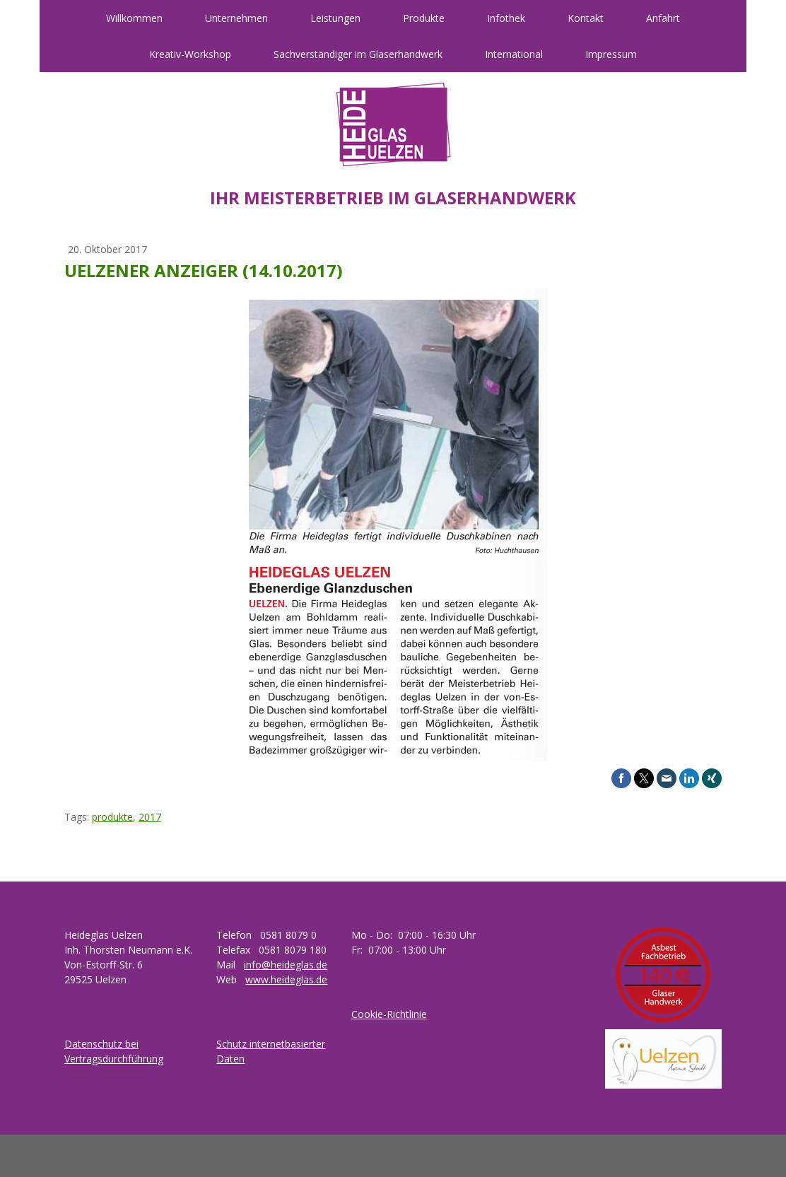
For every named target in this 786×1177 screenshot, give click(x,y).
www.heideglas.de (286, 979)
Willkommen (134, 18)
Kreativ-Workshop (190, 54)
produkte (112, 817)
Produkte (424, 18)
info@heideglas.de (285, 964)
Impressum (611, 54)
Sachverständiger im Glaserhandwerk (358, 54)
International (514, 54)
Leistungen (335, 18)
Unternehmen (236, 18)
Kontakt (586, 18)
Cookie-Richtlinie (389, 1014)
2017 (150, 817)
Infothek (506, 18)
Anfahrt (663, 18)
